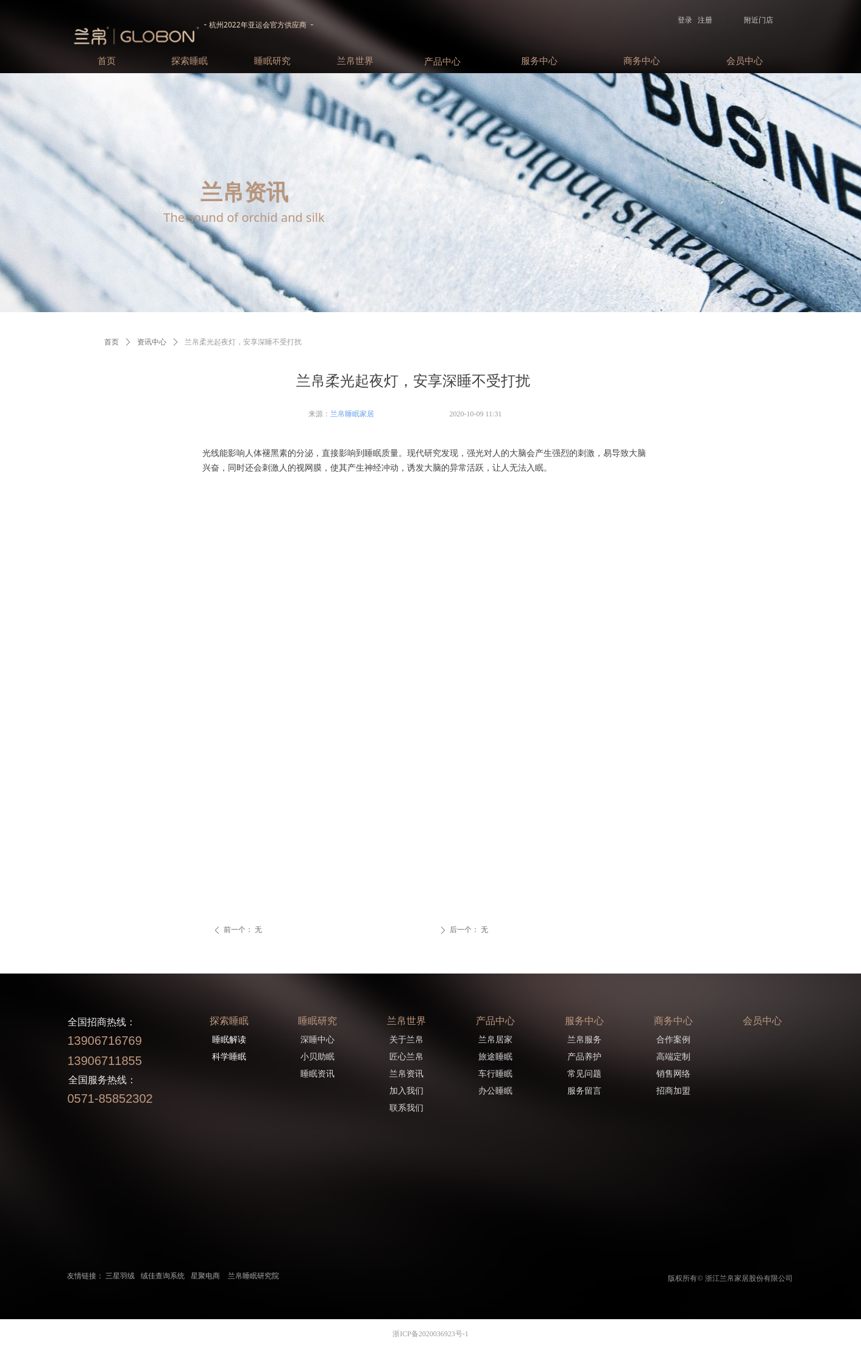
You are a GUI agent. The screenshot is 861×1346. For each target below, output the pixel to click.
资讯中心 (151, 342)
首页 (111, 342)
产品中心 (442, 61)
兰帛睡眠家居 (352, 414)
